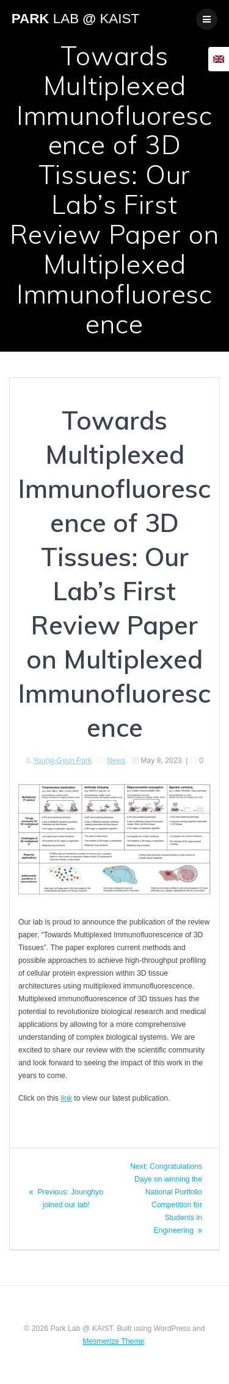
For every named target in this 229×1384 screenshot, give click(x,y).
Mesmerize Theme (113, 1341)
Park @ (75, 19)
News (116, 760)
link (65, 1098)
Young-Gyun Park (62, 760)
